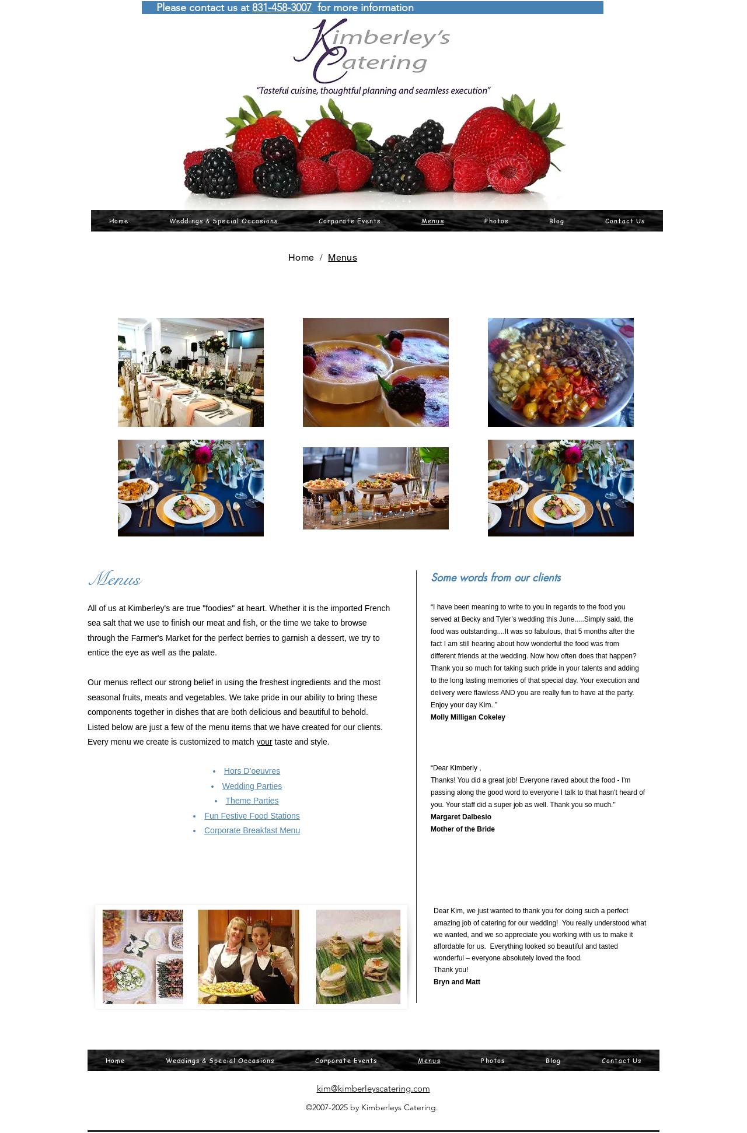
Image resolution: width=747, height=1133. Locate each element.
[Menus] (342, 257)
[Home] (301, 257)
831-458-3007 (282, 7)
